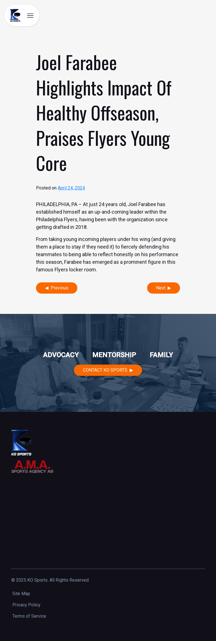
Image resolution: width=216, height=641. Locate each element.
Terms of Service (29, 616)
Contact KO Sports (105, 370)
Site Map (21, 593)
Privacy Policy (26, 605)
